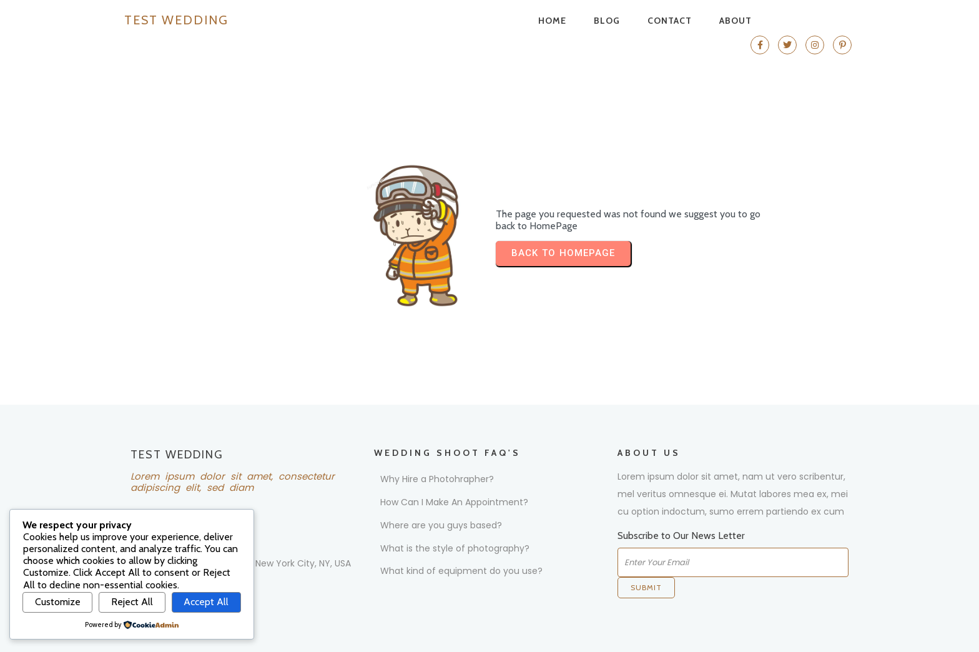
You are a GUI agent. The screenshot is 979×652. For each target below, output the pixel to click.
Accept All (206, 602)
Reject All (132, 602)
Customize (58, 602)
